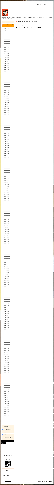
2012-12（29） (7, 356)
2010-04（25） (7, 422)
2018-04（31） (7, 225)
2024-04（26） (7, 78)
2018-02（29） (7, 229)
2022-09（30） (7, 116)
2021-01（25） (7, 157)
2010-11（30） (7, 407)
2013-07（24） (7, 342)
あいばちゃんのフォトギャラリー (8, 438)
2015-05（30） (7, 297)
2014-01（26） (7, 329)
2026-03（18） (7, 30)
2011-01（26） (7, 403)
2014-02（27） (7, 327)
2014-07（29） (7, 317)
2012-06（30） (7, 368)
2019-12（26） (7, 184)
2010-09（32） (7, 411)
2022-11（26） (7, 112)
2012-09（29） (7, 362)
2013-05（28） (7, 346)
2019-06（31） (7, 196)
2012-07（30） (7, 366)
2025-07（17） (7, 47)
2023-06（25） (7, 98)
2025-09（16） (7, 43)
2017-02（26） (7, 254)
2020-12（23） (7, 159)
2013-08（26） (7, 340)
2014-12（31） (7, 307)
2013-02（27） (7, 352)
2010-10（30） (7, 409)
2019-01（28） (7, 207)
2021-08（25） (7, 143)
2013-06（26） (7, 344)
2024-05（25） (7, 75)
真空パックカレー (7, 426)
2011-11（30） (7, 383)
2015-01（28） (7, 305)
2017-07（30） (7, 243)
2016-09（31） (7, 264)
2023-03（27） (7, 104)
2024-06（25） (7, 73)
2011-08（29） (7, 389)
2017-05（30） (7, 247)
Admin (45, 481)
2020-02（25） (7, 180)
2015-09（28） (7, 288)
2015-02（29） (7, 303)
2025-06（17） (7, 49)
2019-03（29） (7, 202)
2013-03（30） (7, 350)
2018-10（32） (7, 213)
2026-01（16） (7, 35)
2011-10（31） (7, 385)
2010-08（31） (7, 413)
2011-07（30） (7, 391)
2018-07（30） (7, 219)
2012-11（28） (7, 358)
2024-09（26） (7, 67)
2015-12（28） (7, 282)
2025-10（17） (7, 41)
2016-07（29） (7, 268)
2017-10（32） (7, 237)
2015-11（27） (7, 284)
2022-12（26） (7, 110)
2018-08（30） (7, 217)
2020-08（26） (7, 168)
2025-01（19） (7, 59)
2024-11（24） (7, 63)
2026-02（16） (7, 32)
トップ (5, 22)
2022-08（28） (7, 118)
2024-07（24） (7, 71)
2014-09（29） (7, 313)
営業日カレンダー (7, 434)
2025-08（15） (7, 45)
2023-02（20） (7, 106)
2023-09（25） (7, 92)
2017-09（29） (7, 239)
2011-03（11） (7, 399)
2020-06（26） (7, 172)
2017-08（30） (7, 241)
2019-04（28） (7, 200)
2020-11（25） (7, 161)
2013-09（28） (7, 338)
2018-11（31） (7, 211)
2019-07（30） (7, 194)
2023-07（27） (7, 96)
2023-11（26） (7, 88)
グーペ (42, 481)
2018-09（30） (7, 215)
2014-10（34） (7, 311)
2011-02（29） (7, 401)
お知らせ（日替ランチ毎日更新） (8, 25)
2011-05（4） (6, 395)
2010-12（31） (7, 405)
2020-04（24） (7, 176)
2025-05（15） (7, 51)
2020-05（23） (7, 174)
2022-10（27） (7, 114)
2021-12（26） (7, 135)
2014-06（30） (7, 319)
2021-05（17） (7, 149)
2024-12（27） (7, 61)
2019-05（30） (7, 198)
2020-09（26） (7, 166)
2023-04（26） (7, 102)
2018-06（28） (7, 221)
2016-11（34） (7, 260)
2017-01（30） (7, 256)
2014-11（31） (7, 309)
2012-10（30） (7, 360)
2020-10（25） (7, 164)
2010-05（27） (7, 419)
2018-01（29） (7, 231)
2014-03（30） (7, 325)
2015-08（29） (7, 290)
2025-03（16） (7, 55)
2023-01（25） (7, 108)
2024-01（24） (7, 84)
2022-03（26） (7, 129)
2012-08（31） (7, 364)
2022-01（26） (7, 133)
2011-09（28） (7, 387)
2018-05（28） (7, 223)
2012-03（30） (7, 374)
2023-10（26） (7, 90)
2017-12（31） (7, 233)
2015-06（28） (7, 295)
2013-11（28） (7, 333)
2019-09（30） (7, 190)
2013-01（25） (7, 354)
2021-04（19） (7, 151)
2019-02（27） (7, 204)
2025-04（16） (7, 53)
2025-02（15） (7, 57)
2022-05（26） (7, 125)
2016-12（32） (7, 258)
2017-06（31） (7, 245)
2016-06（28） (7, 270)
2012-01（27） (7, 379)
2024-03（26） (7, 80)
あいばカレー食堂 (8, 481)
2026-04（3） (6, 28)
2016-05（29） (7, 272)
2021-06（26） (7, 147)
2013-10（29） (7, 336)
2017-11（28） (7, 235)
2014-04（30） (7, 323)
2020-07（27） (7, 170)
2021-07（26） (7, 145)
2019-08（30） (7, 192)
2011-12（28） (7, 381)
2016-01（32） (7, 280)
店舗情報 (5, 432)
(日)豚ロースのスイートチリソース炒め (29, 28)
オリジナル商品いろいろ (8, 429)
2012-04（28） (7, 372)
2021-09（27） (7, 141)
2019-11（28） (7, 186)
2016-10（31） (7, 262)
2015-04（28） (7, 299)
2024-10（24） (7, 65)
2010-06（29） (7, 417)
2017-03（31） (7, 252)
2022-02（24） (7, 131)
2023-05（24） (7, 100)
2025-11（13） (7, 39)
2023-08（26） (7, 94)
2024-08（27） (7, 69)
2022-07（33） (7, 121)
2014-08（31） (7, 315)
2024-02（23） (7, 82)
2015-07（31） (7, 293)
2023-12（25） (7, 86)
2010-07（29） (7, 415)
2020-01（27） (7, 182)
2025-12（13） (7, 37)
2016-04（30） (7, 274)
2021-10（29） (7, 139)
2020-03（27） (7, 178)
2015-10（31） (7, 286)
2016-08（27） (7, 266)
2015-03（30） (7, 301)
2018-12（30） (7, 209)
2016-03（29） (7, 276)
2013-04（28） (7, 348)
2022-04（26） (7, 127)
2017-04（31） (7, 250)
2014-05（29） (7, 321)
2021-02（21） (7, 155)
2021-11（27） (7, 137)
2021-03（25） (7, 153)
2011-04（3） (6, 397)
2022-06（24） (7, 123)
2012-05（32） (7, 370)
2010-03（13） (7, 424)
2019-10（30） (7, 188)
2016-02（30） (7, 278)
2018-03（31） (7, 227)
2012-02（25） (7, 376)
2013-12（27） (7, 331)
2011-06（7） (6, 393)
